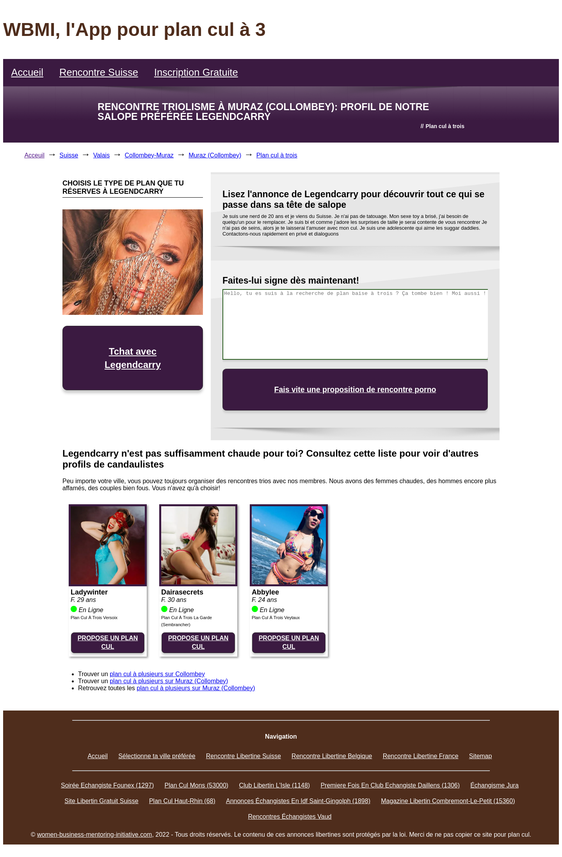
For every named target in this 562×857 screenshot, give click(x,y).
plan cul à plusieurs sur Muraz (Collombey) (169, 681)
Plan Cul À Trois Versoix (94, 617)
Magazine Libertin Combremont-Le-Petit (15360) (448, 801)
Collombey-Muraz (149, 155)
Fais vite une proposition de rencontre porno (355, 389)
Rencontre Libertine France (421, 756)
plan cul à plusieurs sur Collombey (157, 674)
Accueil (27, 72)
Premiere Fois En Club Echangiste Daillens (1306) (390, 785)
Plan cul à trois (276, 155)
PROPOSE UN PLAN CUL (108, 642)
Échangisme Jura (494, 785)
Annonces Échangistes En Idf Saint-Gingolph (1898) (298, 801)
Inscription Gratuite (196, 72)
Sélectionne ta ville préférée (156, 756)
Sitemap (480, 756)
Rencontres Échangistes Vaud (289, 816)
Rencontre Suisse (98, 72)
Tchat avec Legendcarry (133, 358)
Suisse (68, 155)
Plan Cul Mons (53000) (197, 785)
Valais (101, 155)
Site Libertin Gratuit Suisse (101, 801)
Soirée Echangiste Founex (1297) (107, 785)
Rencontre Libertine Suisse (243, 756)
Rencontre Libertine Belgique (332, 756)
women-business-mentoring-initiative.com (94, 834)
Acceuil (34, 155)
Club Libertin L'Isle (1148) (274, 785)
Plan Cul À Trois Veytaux (276, 617)
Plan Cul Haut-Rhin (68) (182, 801)
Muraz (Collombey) (215, 155)
